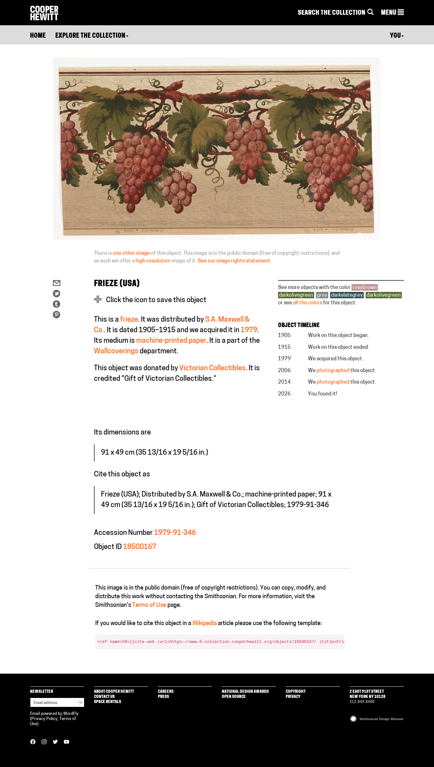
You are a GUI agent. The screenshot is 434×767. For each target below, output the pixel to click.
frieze (129, 320)
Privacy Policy (44, 719)
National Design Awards (245, 692)
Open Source (234, 697)
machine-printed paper (171, 341)
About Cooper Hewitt (114, 692)
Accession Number (123, 533)
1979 (249, 330)
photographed (333, 370)
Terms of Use (149, 605)
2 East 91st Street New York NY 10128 (367, 694)
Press (163, 697)
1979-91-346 (175, 533)
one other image (131, 253)
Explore (91, 36)
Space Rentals (107, 702)
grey (322, 295)
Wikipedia (204, 624)
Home (38, 36)
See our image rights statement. (235, 261)
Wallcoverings (116, 351)
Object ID (108, 547)
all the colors (307, 303)
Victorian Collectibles (212, 368)
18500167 (139, 547)
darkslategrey (347, 295)
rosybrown (365, 287)
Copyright (296, 692)
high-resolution (153, 261)
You (397, 36)
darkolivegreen (296, 295)
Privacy (293, 697)
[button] (392, 13)
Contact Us (104, 697)
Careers (166, 692)
